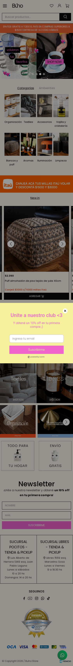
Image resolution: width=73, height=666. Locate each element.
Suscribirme (36, 350)
